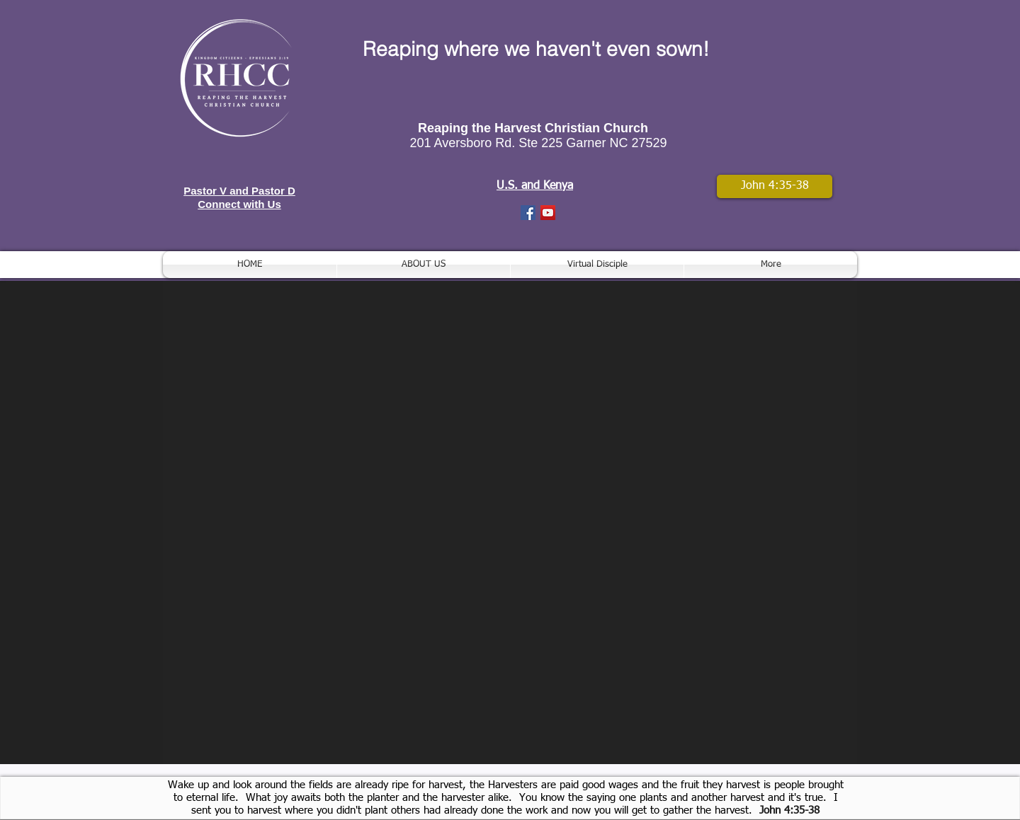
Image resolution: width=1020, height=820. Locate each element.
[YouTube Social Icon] (547, 212)
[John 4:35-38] (774, 186)
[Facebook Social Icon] (528, 212)
